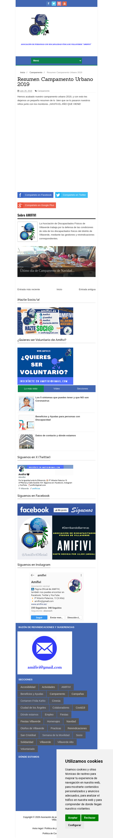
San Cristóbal (28, 735)
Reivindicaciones (77, 728)
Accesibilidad (28, 687)
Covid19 (80, 707)
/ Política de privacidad (54, 828)
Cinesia (56, 700)
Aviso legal (37, 828)
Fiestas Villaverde (31, 721)
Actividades (48, 687)
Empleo (49, 714)
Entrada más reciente (28, 289)
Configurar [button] (74, 825)
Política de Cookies (52, 833)
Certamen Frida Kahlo (33, 700)
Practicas (56, 728)
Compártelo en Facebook (34, 195)
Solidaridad (27, 742)
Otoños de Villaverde (32, 728)
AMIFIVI (66, 687)
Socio (79, 735)
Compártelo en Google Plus (35, 205)
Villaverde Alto (65, 742)
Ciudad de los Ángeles (33, 707)
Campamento (44, 91)
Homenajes (53, 721)
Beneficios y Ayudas (32, 693)
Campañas (78, 693)
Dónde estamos (29, 714)
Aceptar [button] (73, 817)
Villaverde (45, 742)
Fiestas (64, 714)
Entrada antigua (87, 289)
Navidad (71, 721)
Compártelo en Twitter (70, 195)
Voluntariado (28, 748)
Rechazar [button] (90, 817)
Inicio (59, 289)
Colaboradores (61, 707)
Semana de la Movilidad (55, 735)
